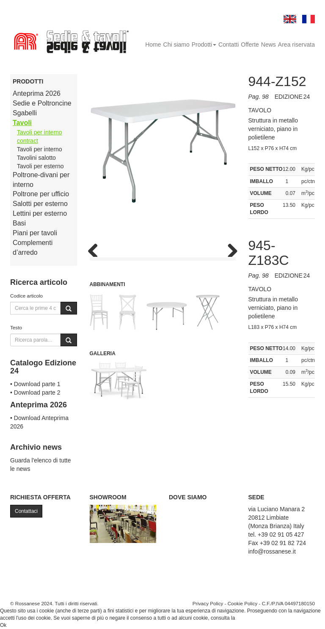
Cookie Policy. (252, 618)
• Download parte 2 (35, 392)
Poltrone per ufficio (41, 194)
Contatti (228, 44)
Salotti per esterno (40, 203)
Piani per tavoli (35, 233)
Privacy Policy (208, 603)
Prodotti (204, 44)
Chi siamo (176, 44)
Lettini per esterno (40, 213)
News (268, 44)
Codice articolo (26, 295)
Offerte (250, 44)
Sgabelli (25, 113)
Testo (16, 327)
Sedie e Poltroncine (42, 103)
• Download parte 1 (35, 384)
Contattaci (26, 511)
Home (153, 44)
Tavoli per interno (39, 149)
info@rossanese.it (272, 551)
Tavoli (22, 122)
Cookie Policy (243, 603)
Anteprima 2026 (37, 93)
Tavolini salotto (36, 157)
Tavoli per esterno (40, 166)
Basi (19, 223)
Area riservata (296, 44)
